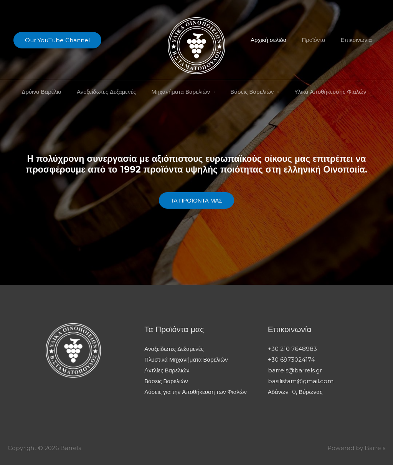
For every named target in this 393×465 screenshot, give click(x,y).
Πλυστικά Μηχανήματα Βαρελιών (186, 359)
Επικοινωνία (358, 39)
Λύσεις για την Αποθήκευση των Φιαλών (195, 391)
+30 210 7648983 (292, 348)
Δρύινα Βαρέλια (49, 91)
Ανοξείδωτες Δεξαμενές (110, 91)
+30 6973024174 (291, 359)
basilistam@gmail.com (301, 380)
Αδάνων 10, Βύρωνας (295, 391)
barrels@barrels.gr (295, 370)
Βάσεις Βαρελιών (248, 91)
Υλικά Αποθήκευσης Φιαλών (323, 91)
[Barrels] (196, 45)
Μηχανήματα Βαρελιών (180, 91)
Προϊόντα (319, 39)
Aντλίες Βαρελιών (166, 370)
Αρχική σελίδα (278, 39)
